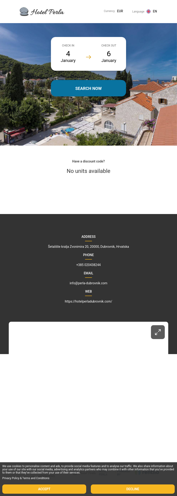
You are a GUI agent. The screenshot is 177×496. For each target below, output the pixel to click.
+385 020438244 (88, 265)
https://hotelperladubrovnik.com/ (88, 301)
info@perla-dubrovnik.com (88, 283)
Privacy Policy (10, 478)
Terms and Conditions (35, 478)
